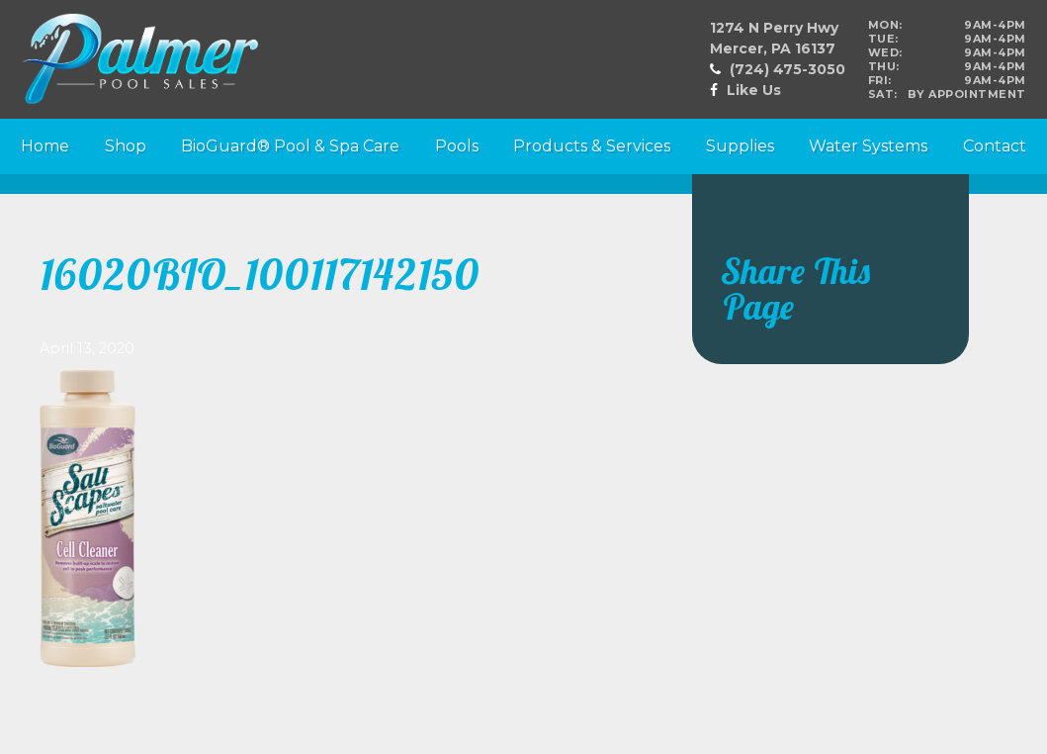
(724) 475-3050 (787, 69)
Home (45, 146)
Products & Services (591, 146)
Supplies (740, 146)
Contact (994, 146)
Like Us (754, 90)
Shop (125, 146)
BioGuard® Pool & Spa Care (290, 146)
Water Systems (868, 146)
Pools (457, 146)
